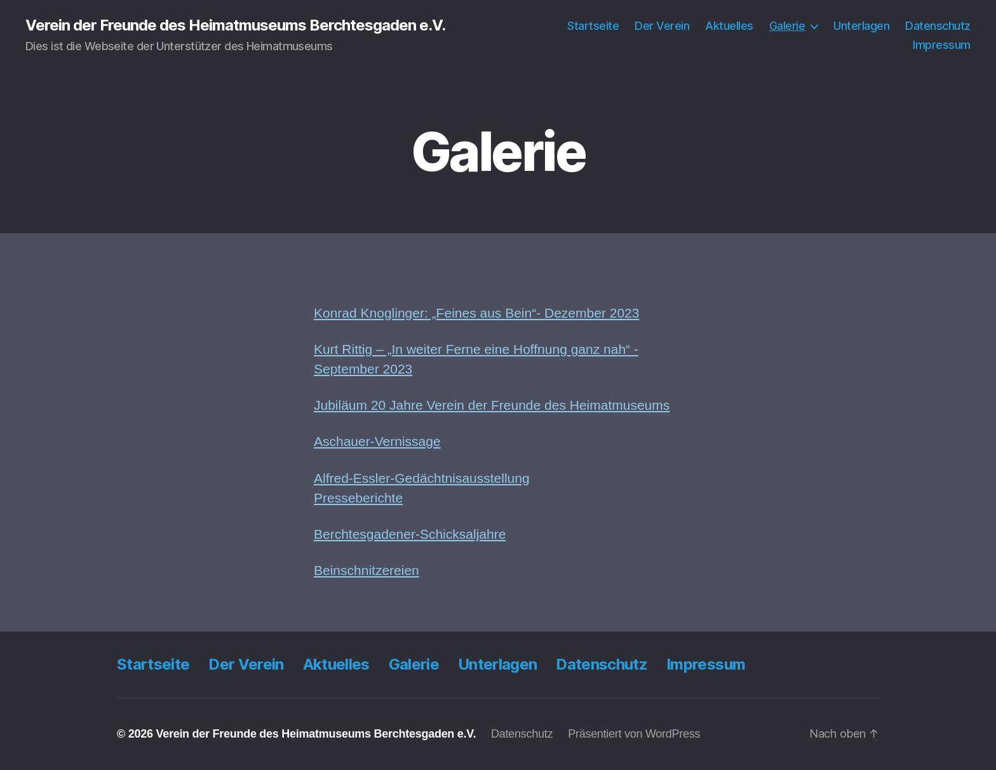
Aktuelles (729, 25)
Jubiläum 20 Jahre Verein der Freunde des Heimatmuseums (492, 405)
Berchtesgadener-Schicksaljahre (410, 534)
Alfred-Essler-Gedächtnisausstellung (422, 478)
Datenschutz (938, 25)
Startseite (593, 25)
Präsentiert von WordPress (634, 733)
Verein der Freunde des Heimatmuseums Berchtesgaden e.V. (235, 25)
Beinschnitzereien (366, 570)
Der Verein (662, 25)
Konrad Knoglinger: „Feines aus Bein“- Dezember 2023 (476, 313)
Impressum (942, 44)
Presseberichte (358, 497)
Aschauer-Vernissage (377, 441)
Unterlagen (861, 25)
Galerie (787, 25)
